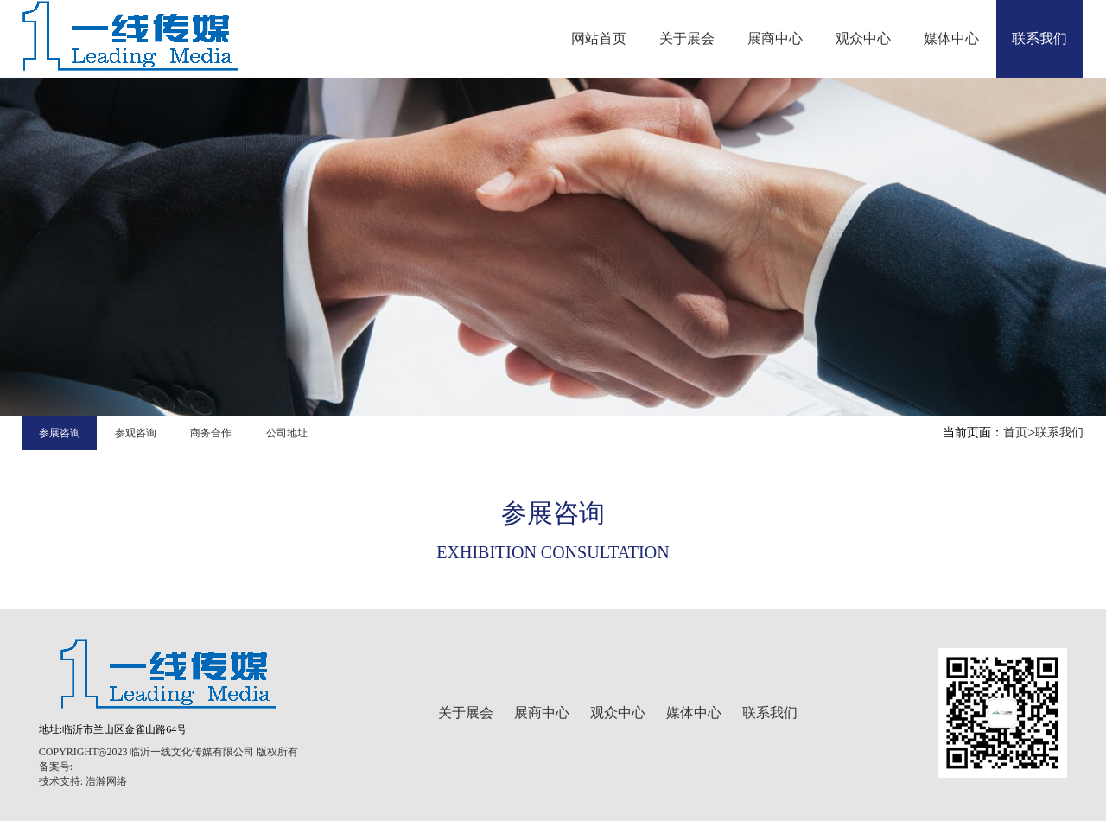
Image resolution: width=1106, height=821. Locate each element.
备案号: (56, 767)
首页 (1015, 432)
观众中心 (863, 38)
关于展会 (687, 38)
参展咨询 (59, 433)
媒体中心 (951, 38)
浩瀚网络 (106, 781)
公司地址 (287, 433)
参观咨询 (135, 433)
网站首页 (598, 38)
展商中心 (775, 38)
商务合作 (211, 433)
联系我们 (1039, 38)
